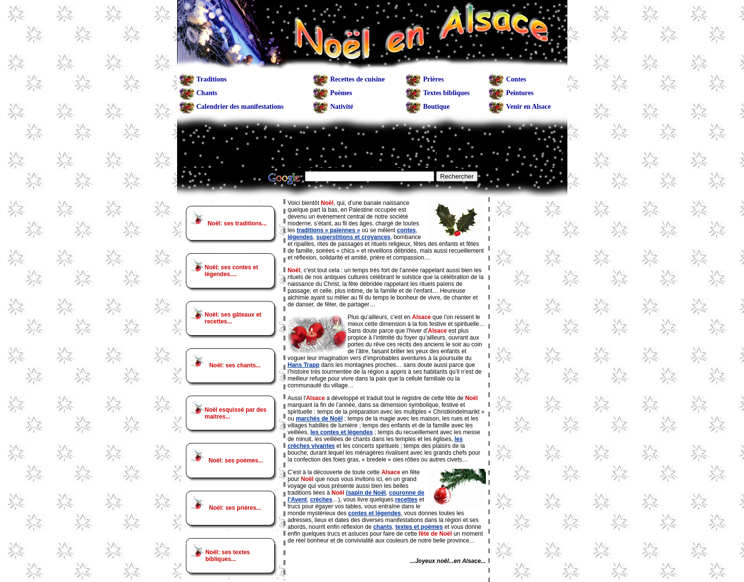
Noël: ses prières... (235, 507)
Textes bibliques (446, 93)
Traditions (212, 79)
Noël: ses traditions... (236, 223)
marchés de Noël (319, 418)
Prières (433, 79)
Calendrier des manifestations (240, 106)
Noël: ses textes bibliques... (227, 555)
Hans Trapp (304, 364)
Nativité (341, 106)
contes (406, 230)
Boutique (436, 106)
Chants (207, 93)
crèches (321, 499)
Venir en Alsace (528, 106)
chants (382, 526)
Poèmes (341, 93)
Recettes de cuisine (357, 79)
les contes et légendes (341, 432)
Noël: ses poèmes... (235, 460)
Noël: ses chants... (235, 365)
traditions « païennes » (328, 230)
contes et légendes (374, 513)
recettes (406, 499)
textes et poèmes (418, 526)
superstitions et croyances (353, 237)
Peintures (520, 93)
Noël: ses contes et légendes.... (231, 271)
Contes (516, 79)
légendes (300, 237)
